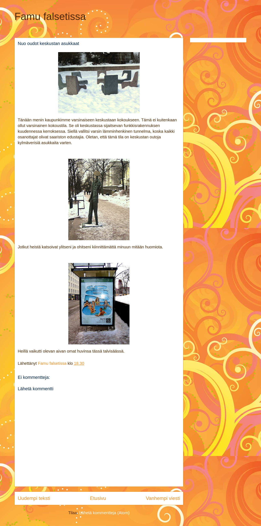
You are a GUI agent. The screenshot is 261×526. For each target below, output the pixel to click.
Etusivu (98, 498)
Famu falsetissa (50, 16)
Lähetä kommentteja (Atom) (104, 513)
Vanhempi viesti (163, 498)
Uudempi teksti (34, 498)
